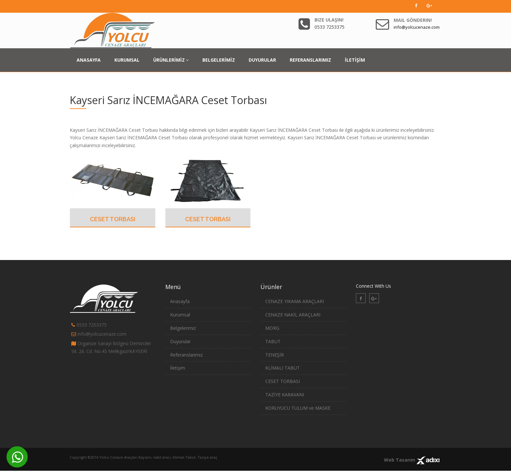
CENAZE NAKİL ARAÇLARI (292, 315)
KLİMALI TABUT (282, 368)
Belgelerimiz (183, 328)
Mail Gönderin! (413, 20)
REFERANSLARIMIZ (310, 60)
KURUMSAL (126, 60)
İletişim (177, 368)
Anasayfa (180, 301)
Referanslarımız (186, 355)
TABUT (273, 341)
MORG (272, 328)
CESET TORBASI (112, 219)
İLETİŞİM (355, 60)
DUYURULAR (262, 60)
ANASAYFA (89, 60)
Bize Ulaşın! (328, 20)
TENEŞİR (274, 355)
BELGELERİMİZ (218, 60)
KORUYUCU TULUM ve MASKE (297, 408)
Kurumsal (180, 315)
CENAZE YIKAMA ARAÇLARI (294, 301)
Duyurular (180, 341)
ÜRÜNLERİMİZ (171, 60)
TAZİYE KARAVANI (284, 394)
